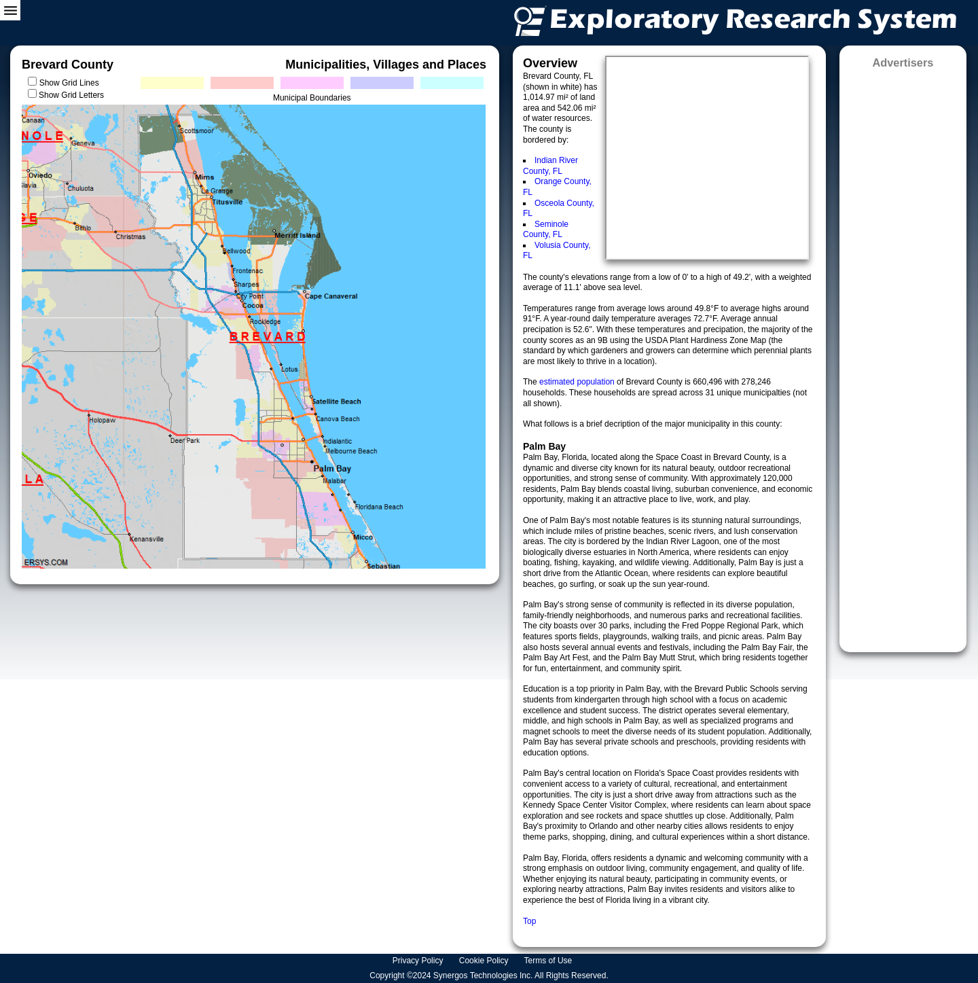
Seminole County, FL (545, 229)
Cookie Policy (485, 960)
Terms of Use (549, 960)
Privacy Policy (419, 960)
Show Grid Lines (71, 83)
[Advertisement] (903, 356)
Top (529, 921)
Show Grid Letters (71, 95)
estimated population (578, 382)
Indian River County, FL (550, 166)
